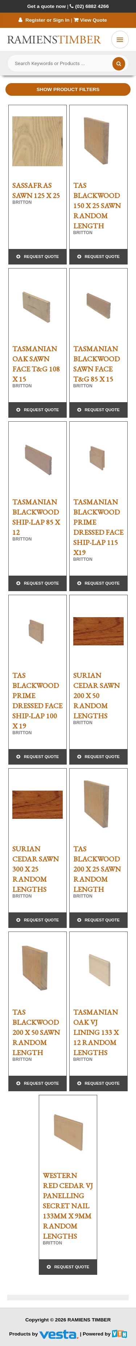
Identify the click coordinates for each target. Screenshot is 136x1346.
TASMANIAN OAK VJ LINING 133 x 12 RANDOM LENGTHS (96, 1032)
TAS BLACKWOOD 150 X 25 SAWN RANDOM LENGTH (97, 206)
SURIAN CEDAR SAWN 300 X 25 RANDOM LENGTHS (35, 869)
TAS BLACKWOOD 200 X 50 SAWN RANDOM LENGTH (36, 1032)
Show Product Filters (68, 89)
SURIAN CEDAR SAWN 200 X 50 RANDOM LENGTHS (96, 696)
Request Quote (41, 256)
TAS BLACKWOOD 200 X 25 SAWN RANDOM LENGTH (97, 869)
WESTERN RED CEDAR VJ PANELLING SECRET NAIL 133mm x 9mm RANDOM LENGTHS (68, 1206)
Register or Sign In (43, 20)
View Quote (91, 20)
